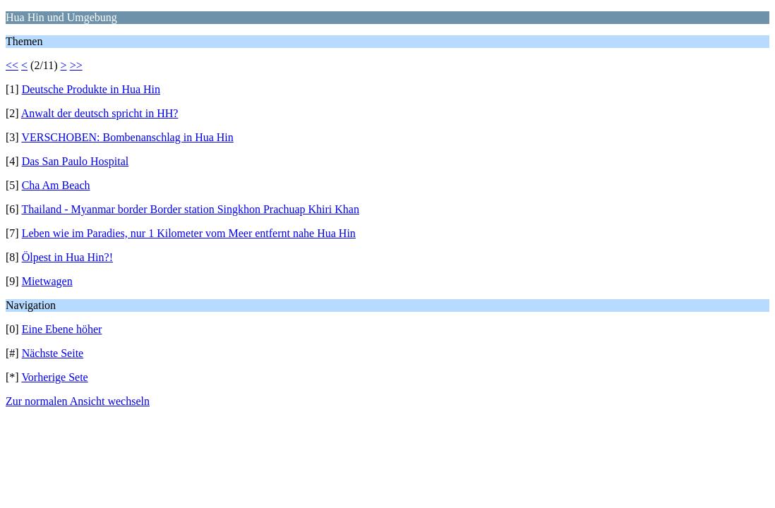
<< (12, 65)
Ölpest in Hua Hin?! (67, 257)
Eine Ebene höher (62, 329)
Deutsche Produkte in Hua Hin (91, 89)
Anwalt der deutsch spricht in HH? (100, 113)
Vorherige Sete (54, 377)
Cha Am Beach (56, 185)
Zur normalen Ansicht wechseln (78, 401)
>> (76, 65)
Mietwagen (47, 281)
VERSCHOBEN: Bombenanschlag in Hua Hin (127, 137)
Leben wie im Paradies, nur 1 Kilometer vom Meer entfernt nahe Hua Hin (189, 233)
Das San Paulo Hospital (75, 161)
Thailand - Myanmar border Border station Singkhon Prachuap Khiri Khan (190, 209)
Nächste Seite (53, 353)
